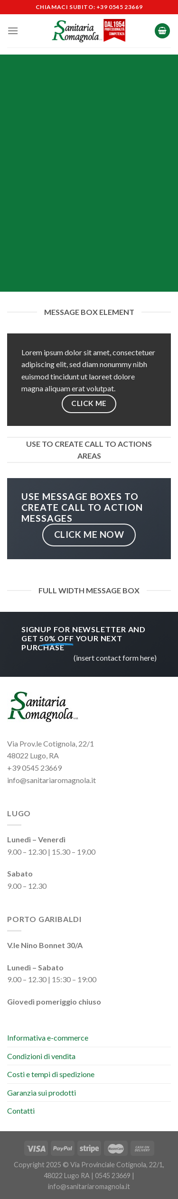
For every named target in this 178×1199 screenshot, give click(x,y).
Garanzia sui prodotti (41, 1092)
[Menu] (13, 30)
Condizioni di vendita (41, 1056)
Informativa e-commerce (47, 1037)
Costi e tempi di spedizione (50, 1074)
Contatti (21, 1110)
